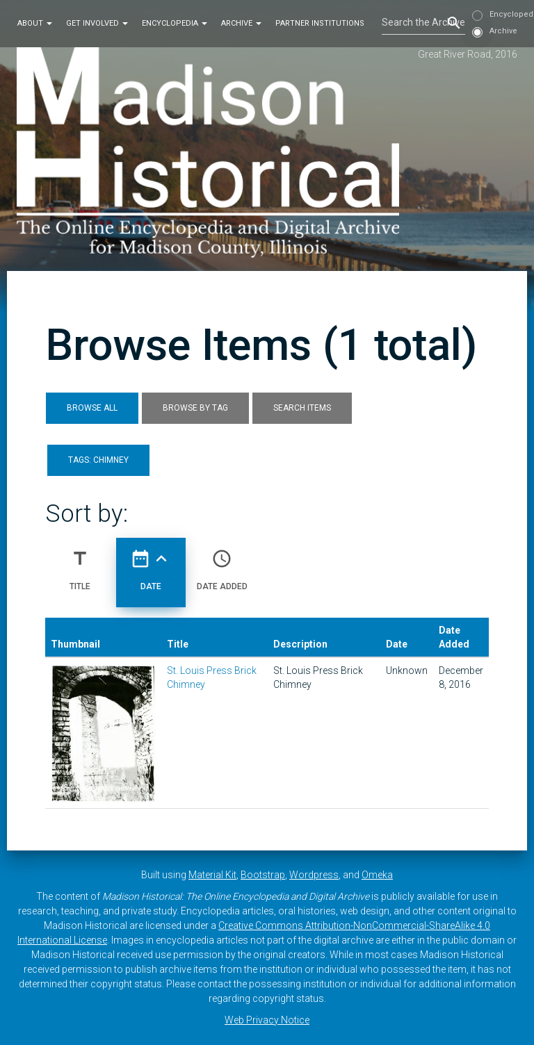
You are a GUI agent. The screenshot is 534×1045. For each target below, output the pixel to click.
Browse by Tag (195, 408)
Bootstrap (263, 874)
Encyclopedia (174, 23)
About (34, 23)
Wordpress (314, 874)
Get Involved (97, 23)
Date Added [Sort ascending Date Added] (222, 564)
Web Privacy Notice (267, 1020)
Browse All (92, 408)
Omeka (377, 874)
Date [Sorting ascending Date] (151, 564)
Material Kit (212, 874)
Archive (241, 23)
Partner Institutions (319, 23)
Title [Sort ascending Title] (80, 564)
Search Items (302, 408)
